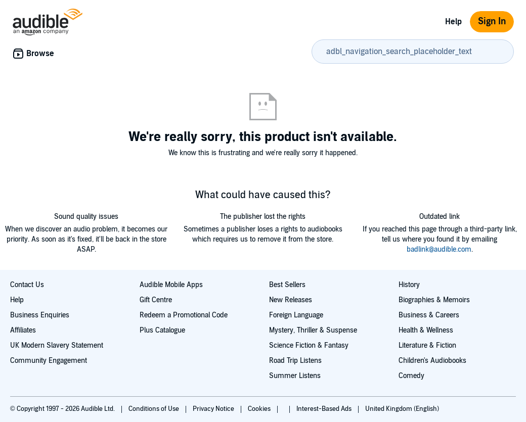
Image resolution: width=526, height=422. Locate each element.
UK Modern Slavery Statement (56, 345)
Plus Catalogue (162, 330)
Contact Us (27, 284)
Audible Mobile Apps (171, 284)
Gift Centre (156, 300)
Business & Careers (429, 315)
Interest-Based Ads (324, 409)
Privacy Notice (214, 409)
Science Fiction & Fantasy (308, 345)
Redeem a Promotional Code (184, 315)
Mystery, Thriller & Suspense (313, 330)
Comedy (411, 375)
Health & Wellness (426, 330)
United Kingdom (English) (402, 409)
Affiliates (23, 330)
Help (453, 22)
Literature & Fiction (427, 345)
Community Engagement (48, 360)
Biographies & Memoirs (434, 300)
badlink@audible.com (439, 249)
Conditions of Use (154, 409)
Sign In (492, 21)
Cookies (260, 409)
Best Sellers (287, 284)
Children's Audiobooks (432, 360)
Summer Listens (295, 375)
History (409, 284)
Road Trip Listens (295, 360)
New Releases (290, 300)
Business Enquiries (39, 315)
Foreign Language (296, 315)
